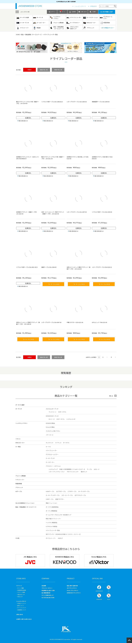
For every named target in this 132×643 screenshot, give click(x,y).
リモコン (18, 439)
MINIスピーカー (20, 443)
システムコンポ (70, 419)
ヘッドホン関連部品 (51, 522)
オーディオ (18, 409)
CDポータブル (62, 412)
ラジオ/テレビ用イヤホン (53, 431)
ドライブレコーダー (51, 450)
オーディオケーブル (84, 491)
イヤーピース (49, 435)
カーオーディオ (50, 458)
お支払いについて (21, 603)
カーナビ (48, 446)
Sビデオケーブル (61, 491)
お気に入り (20, 596)
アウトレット (19, 487)
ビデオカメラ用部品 (51, 526)
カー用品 (18, 446)
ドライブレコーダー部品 (53, 530)
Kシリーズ (52, 419)
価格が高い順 (58, 70)
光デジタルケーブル (80, 495)
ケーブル (89, 469)
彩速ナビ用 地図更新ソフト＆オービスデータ (72, 469)
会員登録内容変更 (21, 590)
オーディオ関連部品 (51, 511)
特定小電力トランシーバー (53, 518)
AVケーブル (18, 491)
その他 (17, 538)
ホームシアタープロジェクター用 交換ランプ (58, 515)
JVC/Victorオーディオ (52, 409)
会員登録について (21, 610)
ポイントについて (21, 607)
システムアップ (53, 469)
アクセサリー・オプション (53, 466)
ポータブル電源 (19, 405)
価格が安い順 (44, 70)
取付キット (84, 472)
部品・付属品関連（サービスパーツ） (31, 34)
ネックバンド (49, 443)
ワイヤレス (58, 443)
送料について (20, 605)
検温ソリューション (51, 503)
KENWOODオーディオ (52, 416)
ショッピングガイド (80, 6)
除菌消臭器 (18, 483)
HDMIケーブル (50, 491)
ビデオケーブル (72, 491)
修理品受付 (93, 6)
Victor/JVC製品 (50, 427)
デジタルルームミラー (52, 454)
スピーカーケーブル (67, 495)
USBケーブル (49, 499)
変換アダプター (59, 499)
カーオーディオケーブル (53, 495)
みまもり (60, 538)
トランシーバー (19, 480)
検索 (115, 6)
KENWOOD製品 (50, 423)
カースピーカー (50, 462)
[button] (115, 357)
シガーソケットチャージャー (57, 472)
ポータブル (66, 443)
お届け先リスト (21, 594)
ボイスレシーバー (51, 538)
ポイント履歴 (20, 588)
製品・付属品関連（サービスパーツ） (26, 507)
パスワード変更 (21, 592)
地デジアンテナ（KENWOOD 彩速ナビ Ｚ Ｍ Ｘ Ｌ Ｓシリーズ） (63, 534)
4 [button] (111, 357)
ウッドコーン (52, 412)
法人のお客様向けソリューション (24, 503)
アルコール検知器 (20, 476)
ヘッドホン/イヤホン (21, 423)
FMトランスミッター (73, 472)
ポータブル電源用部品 (52, 507)
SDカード (96, 469)
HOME (18, 34)
